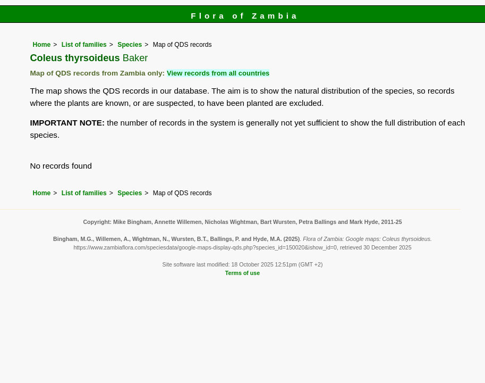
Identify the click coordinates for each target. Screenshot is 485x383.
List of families (84, 44)
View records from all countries (218, 73)
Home (41, 44)
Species (129, 44)
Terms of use (242, 273)
